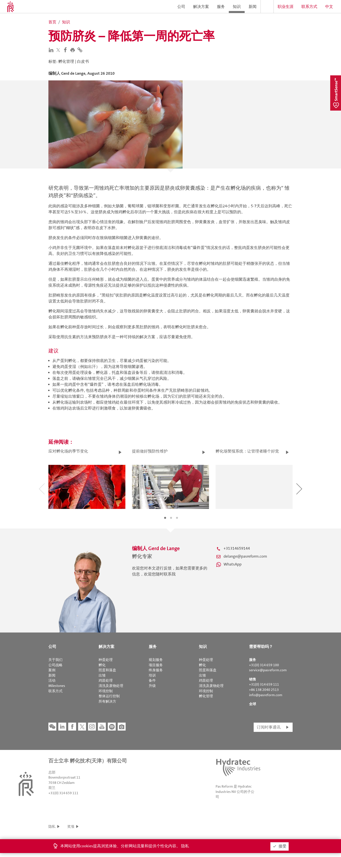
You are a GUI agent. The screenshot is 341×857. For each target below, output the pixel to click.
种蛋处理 (106, 659)
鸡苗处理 (106, 680)
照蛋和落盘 (107, 670)
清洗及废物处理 (111, 685)
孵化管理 (206, 696)
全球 (252, 704)
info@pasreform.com (265, 695)
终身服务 (156, 670)
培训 (152, 675)
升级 (152, 685)
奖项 (70, 826)
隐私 (51, 826)
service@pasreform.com (268, 670)
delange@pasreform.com (245, 556)
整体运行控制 (109, 696)
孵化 (102, 665)
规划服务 (156, 659)
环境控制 (106, 691)
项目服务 (156, 665)
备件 (152, 680)
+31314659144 (237, 548)
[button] (73, 49)
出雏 (102, 675)
